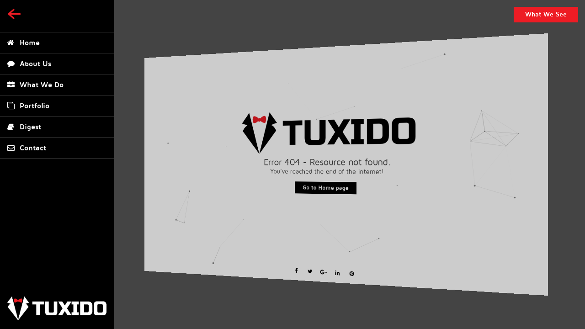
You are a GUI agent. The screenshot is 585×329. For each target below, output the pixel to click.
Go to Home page (325, 187)
